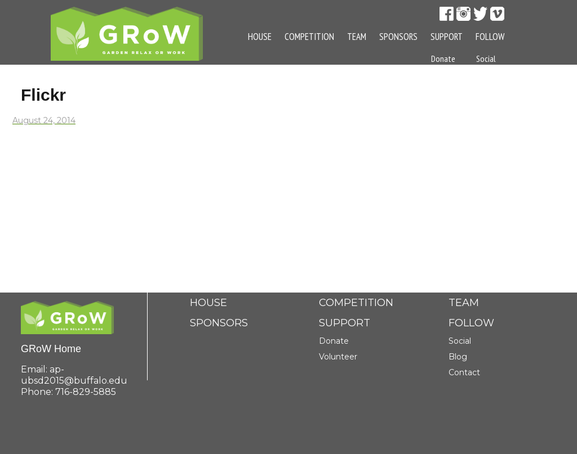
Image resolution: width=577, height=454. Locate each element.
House (260, 36)
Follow (490, 36)
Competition (309, 36)
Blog (483, 86)
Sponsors (398, 36)
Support (446, 36)
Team (356, 36)
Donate (334, 341)
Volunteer (338, 357)
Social (486, 58)
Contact (489, 113)
